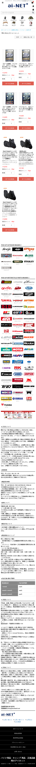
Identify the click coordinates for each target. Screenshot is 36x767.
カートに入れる (9, 83)
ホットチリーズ (6, 256)
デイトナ (29, 301)
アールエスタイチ (6, 374)
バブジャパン (29, 294)
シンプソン (29, 374)
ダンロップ (17, 307)
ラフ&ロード (29, 368)
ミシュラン (17, 344)
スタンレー (29, 262)
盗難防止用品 (15, 30)
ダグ (17, 250)
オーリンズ (6, 362)
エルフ (17, 313)
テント (31, 18)
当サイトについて (18, 729)
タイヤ (5, 18)
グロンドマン (17, 319)
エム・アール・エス (6, 356)
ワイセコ (17, 393)
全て (2, 30)
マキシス (29, 337)
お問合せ (29, 720)
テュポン (17, 387)
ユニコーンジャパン (29, 387)
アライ (29, 288)
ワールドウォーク (29, 393)
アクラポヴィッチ (6, 282)
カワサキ (17, 331)
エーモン (6, 288)
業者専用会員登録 (18, 738)
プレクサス (17, 362)
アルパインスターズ (29, 282)
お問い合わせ (18, 751)
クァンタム (6, 368)
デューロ (29, 307)
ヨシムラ (29, 399)
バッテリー (14, 18)
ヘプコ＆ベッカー (29, 319)
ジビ (6, 319)
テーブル (5, 23)
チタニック (17, 380)
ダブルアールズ (6, 399)
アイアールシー (29, 325)
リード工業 (6, 337)
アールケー (17, 368)
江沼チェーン (6, 313)
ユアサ (6, 405)
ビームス (6, 294)
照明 (31, 23)
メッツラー (6, 344)
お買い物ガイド (19, 720)
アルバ (17, 282)
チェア (14, 23)
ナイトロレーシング (29, 356)
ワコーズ (6, 393)
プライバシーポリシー (18, 742)
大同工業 (6, 307)
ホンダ (17, 325)
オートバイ (7, 30)
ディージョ (6, 250)
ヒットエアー (6, 325)
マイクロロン (29, 344)
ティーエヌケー (29, 380)
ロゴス (29, 256)
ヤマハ (17, 399)
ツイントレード (6, 387)
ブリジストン (17, 294)
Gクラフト (29, 313)
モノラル (6, 262)
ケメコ (17, 256)
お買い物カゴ (8, 720)
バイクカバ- (22, 30)
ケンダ (29, 331)
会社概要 (18, 722)
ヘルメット (22, 18)
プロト (29, 362)
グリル (22, 23)
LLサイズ (28, 30)
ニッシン (17, 356)
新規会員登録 (18, 733)
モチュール (17, 350)
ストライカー (6, 380)
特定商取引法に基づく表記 (18, 747)
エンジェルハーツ (17, 288)
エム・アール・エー (29, 350)
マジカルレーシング (17, 337)
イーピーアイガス (29, 250)
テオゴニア (6, 268)
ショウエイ (17, 374)
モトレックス (6, 350)
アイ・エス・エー (6, 331)
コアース (6, 301)
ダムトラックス (17, 301)
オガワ (17, 262)
